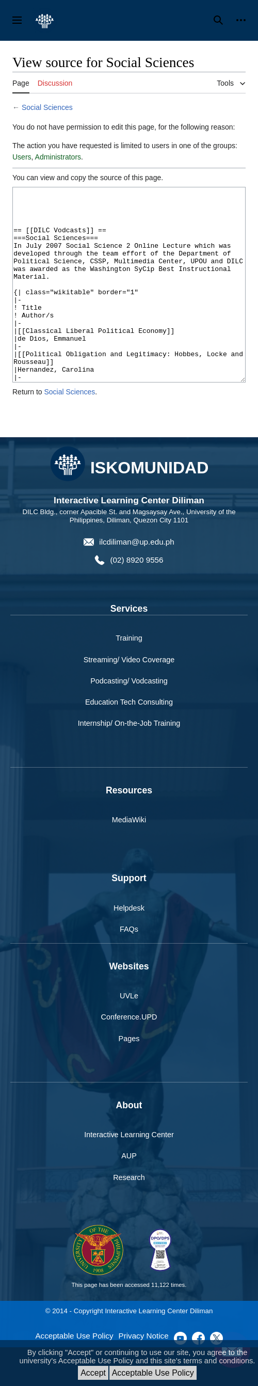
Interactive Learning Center (129, 1173)
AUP (129, 1194)
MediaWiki (129, 858)
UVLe (129, 1034)
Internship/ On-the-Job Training (129, 762)
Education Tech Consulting (129, 741)
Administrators (58, 157)
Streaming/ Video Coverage (129, 698)
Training (129, 677)
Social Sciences (47, 107)
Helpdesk (129, 947)
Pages (129, 1077)
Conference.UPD (129, 1056)
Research (129, 1216)
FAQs (129, 968)
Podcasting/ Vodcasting (129, 719)
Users (21, 157)
